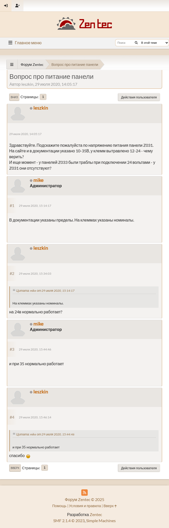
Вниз (14, 97)
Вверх (15, 468)
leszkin (40, 108)
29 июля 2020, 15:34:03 (35, 273)
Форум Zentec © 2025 (84, 499)
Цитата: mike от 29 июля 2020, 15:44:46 (45, 434)
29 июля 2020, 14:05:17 (25, 134)
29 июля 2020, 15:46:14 (35, 417)
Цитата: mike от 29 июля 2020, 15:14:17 (45, 290)
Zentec (96, 514)
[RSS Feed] (84, 492)
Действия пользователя (139, 97)
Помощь (59, 506)
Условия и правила (85, 506)
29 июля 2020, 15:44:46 (35, 349)
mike (38, 180)
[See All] (12, 64)
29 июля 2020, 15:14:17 (35, 205)
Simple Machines (101, 520)
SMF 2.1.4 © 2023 (69, 520)
